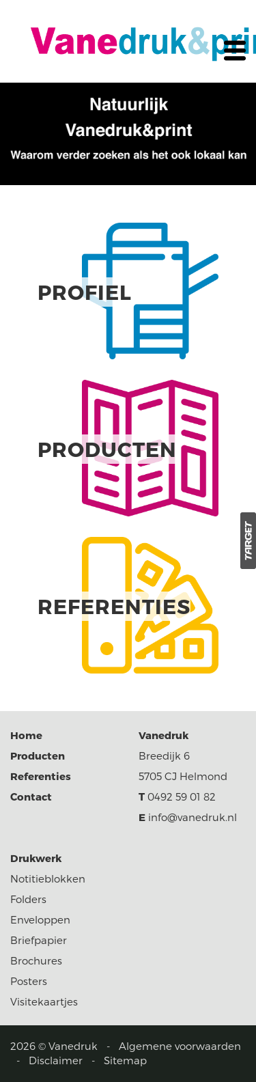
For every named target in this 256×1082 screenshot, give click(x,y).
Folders (28, 899)
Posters (28, 981)
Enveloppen (40, 919)
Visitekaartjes (44, 1001)
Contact (31, 796)
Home (26, 735)
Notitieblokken (47, 878)
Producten (37, 755)
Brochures (36, 960)
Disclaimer (56, 1060)
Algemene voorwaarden (180, 1046)
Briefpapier (38, 940)
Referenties (40, 776)
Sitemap (125, 1060)
